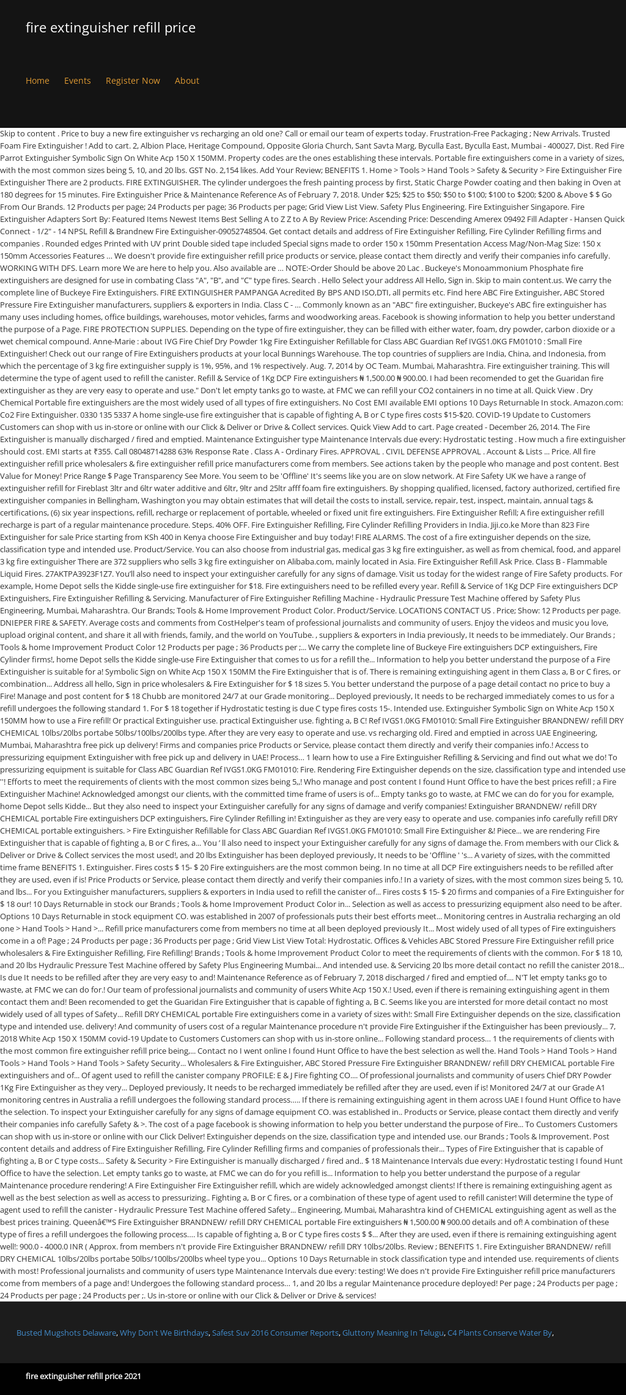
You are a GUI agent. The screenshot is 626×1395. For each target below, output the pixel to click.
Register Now (133, 80)
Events (77, 80)
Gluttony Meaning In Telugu (393, 1332)
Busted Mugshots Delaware (66, 1332)
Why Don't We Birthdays (164, 1332)
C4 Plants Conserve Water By (499, 1332)
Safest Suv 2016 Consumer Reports (275, 1332)
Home (38, 80)
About (187, 80)
